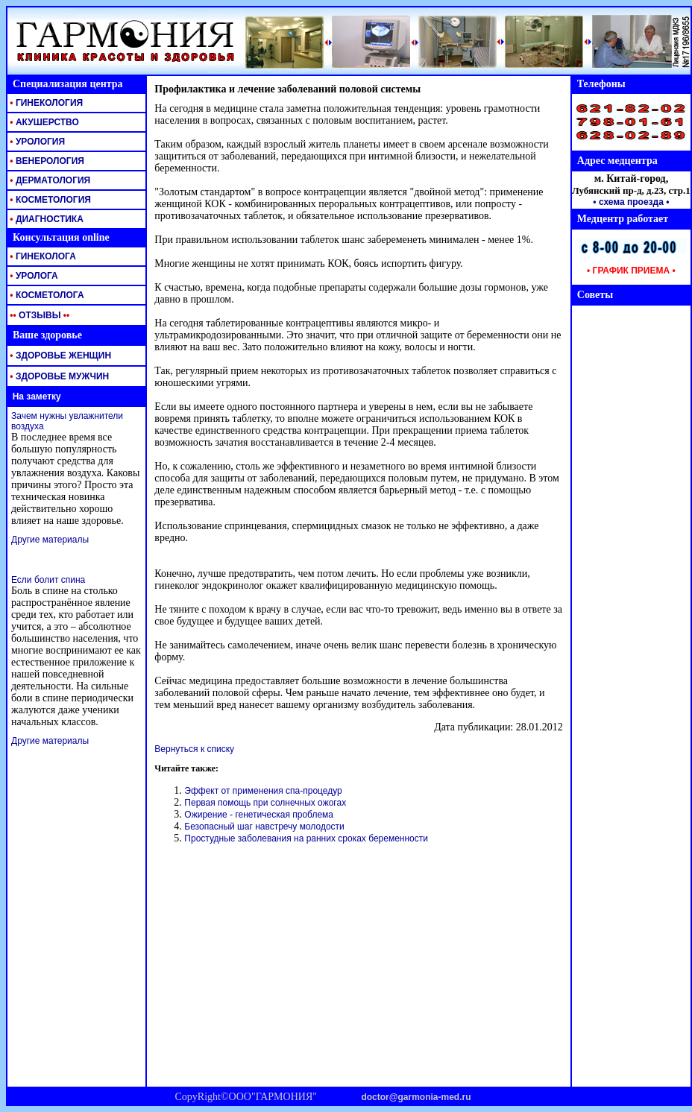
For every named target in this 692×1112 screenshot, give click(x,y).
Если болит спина (48, 580)
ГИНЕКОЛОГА (41, 256)
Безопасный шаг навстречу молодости (264, 826)
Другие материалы (50, 539)
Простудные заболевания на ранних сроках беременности (306, 838)
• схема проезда (628, 202)
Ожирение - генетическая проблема (258, 814)
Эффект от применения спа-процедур (263, 791)
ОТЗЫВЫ (38, 315)
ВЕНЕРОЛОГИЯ (45, 161)
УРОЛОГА (32, 276)
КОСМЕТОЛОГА (45, 295)
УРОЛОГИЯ (36, 141)
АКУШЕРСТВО (43, 122)
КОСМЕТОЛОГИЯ (49, 200)
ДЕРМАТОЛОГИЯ (48, 180)
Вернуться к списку (194, 749)
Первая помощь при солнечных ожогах (265, 802)
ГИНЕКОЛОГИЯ (45, 103)
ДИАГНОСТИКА (45, 219)
